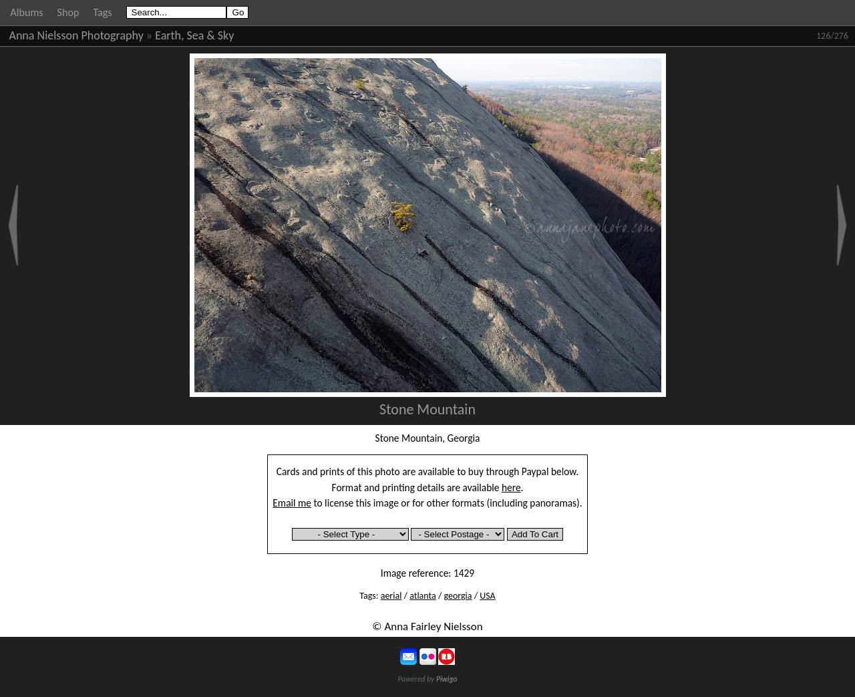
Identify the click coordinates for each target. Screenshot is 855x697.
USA (487, 595)
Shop (68, 12)
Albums (27, 12)
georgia (458, 595)
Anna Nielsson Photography (76, 35)
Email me (292, 503)
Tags (102, 12)
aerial (391, 595)
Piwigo (447, 679)
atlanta (422, 595)
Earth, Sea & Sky (194, 35)
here (511, 487)
